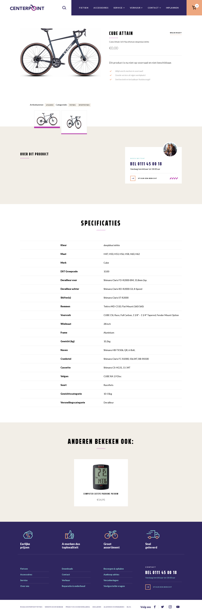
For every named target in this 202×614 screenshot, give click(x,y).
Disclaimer (96, 607)
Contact (153, 8)
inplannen (172, 8)
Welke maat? (176, 33)
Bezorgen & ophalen (114, 568)
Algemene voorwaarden (114, 607)
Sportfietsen (84, 105)
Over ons (24, 586)
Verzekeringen (111, 580)
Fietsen (83, 8)
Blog (129, 607)
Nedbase (59, 607)
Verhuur (135, 8)
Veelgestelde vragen (114, 586)
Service (118, 8)
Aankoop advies (111, 574)
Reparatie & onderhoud (73, 586)
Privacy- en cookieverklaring (78, 607)
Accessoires (101, 8)
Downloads (67, 568)
